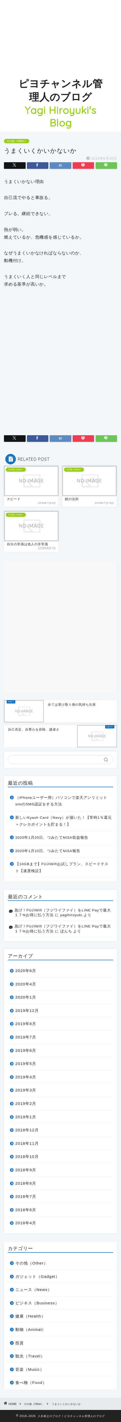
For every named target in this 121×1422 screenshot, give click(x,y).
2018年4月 (25, 1223)
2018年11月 (27, 1143)
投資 (19, 1343)
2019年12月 (27, 1010)
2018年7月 (25, 1196)
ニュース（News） (33, 1289)
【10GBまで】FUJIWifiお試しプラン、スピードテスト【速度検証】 (62, 867)
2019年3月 (25, 1090)
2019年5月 (25, 1063)
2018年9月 (25, 1170)
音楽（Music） (29, 1369)
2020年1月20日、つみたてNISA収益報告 (51, 837)
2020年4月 (25, 984)
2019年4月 (25, 1077)
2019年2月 (25, 1103)
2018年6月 (25, 1210)
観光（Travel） (30, 1356)
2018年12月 (27, 1130)
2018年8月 (25, 1183)
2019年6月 (25, 1050)
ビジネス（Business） (37, 1303)
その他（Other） (17, 141)
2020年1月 (25, 997)
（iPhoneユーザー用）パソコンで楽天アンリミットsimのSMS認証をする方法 (61, 801)
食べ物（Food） (31, 1382)
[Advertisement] (60, 37)
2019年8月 (25, 1023)
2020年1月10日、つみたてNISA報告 (47, 851)
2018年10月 (27, 1156)
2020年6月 (25, 970)
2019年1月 (25, 1117)
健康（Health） (30, 1316)
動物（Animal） (30, 1329)
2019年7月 (25, 1037)
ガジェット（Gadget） (37, 1276)
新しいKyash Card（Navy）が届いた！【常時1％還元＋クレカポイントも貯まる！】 (63, 821)
